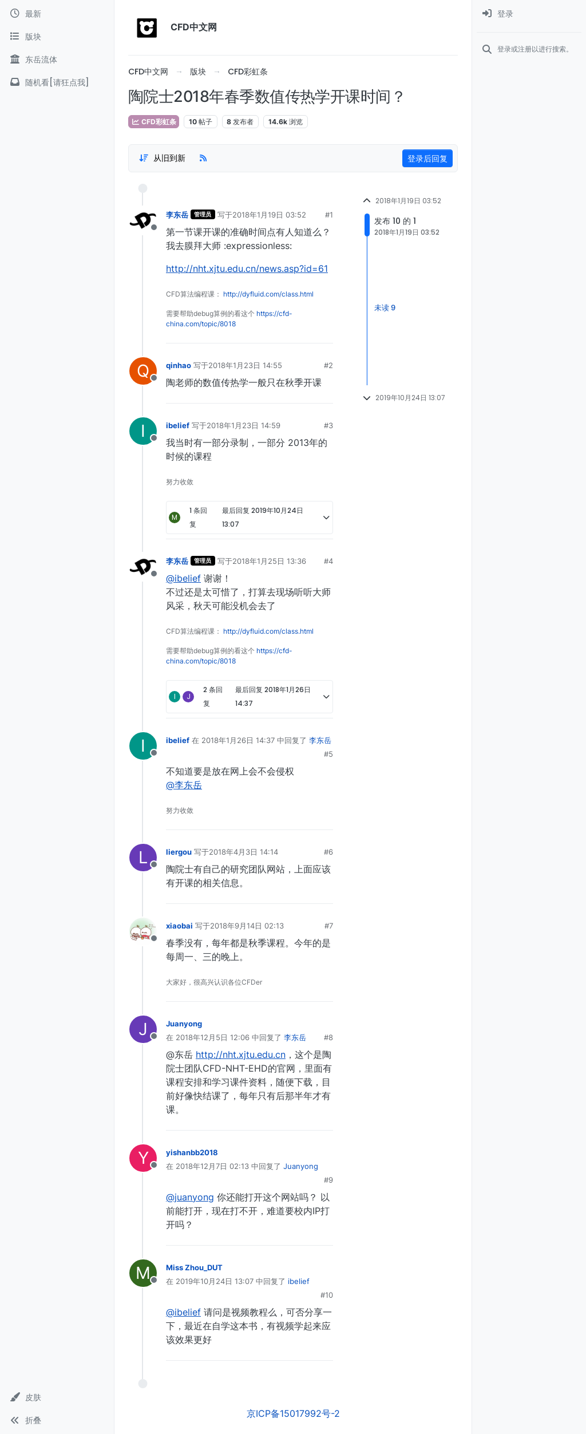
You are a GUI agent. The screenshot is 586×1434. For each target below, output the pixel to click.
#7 (328, 925)
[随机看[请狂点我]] (57, 82)
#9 (328, 1179)
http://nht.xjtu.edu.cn (241, 1054)
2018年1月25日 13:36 (269, 561)
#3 (328, 425)
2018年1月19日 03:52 (269, 214)
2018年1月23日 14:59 (243, 425)
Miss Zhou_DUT (194, 1267)
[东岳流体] (57, 59)
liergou (179, 851)
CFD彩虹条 (153, 121)
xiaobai (179, 925)
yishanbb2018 (192, 1152)
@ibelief (183, 578)
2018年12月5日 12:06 (213, 1037)
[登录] (529, 14)
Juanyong (184, 1023)
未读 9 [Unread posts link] (384, 307)
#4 (328, 561)
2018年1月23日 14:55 (245, 365)
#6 (328, 851)
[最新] (57, 14)
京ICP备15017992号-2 (293, 1413)
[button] (57, 1397)
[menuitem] (529, 14)
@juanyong (190, 1197)
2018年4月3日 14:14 (243, 851)
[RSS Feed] (203, 158)
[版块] (57, 36)
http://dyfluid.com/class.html (268, 294)
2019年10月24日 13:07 (215, 1281)
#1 (329, 214)
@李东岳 (184, 785)
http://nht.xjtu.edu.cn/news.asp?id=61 (247, 268)
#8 (328, 1037)
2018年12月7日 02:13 (212, 1166)
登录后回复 (427, 158)
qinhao (178, 365)
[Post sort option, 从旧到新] (162, 158)
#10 (326, 1294)
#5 (328, 754)
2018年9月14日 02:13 (247, 925)
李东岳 (177, 214)
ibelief (177, 425)
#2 (328, 365)
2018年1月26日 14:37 (238, 740)
